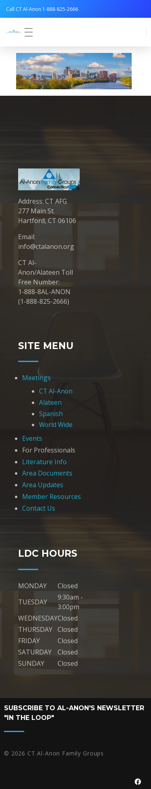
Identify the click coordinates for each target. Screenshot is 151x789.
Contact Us (38, 508)
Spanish (51, 413)
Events (32, 438)
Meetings (36, 377)
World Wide (55, 424)
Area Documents (47, 473)
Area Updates (42, 484)
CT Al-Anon (55, 391)
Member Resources (51, 496)
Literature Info (44, 461)
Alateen (50, 402)
